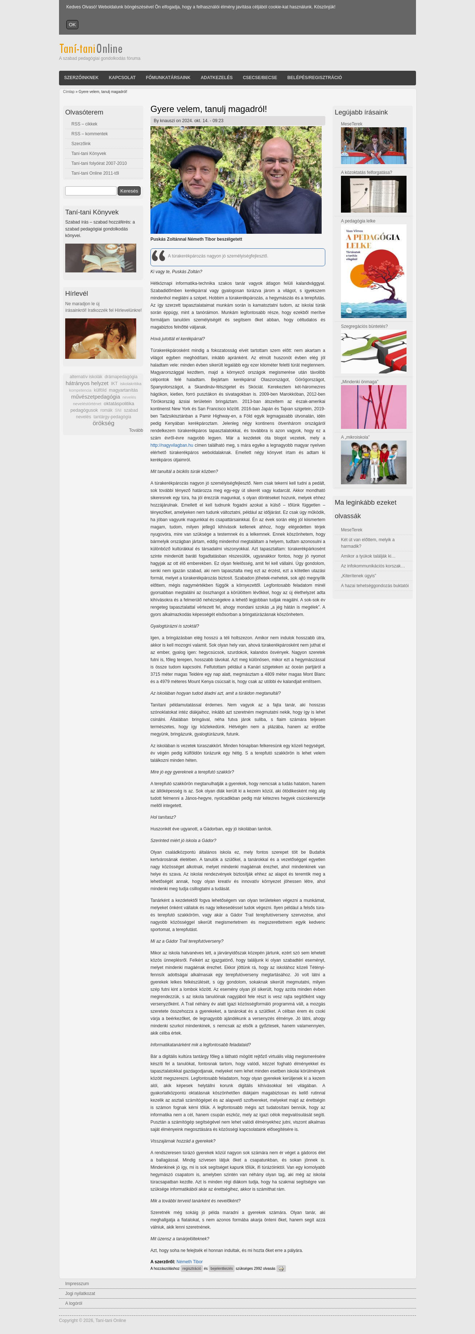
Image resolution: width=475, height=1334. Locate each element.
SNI (118, 410)
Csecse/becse (260, 77)
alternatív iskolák (86, 376)
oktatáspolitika (119, 403)
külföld (100, 390)
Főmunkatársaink (168, 77)
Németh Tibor (190, 1261)
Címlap (69, 92)
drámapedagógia (121, 376)
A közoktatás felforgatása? (366, 172)
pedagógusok (84, 410)
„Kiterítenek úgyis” (358, 575)
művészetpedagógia (95, 396)
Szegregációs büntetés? (364, 326)
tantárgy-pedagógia (112, 416)
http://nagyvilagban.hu (171, 445)
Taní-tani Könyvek (88, 153)
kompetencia (80, 390)
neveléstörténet (87, 404)
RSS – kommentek (89, 133)
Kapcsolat (122, 77)
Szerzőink (81, 143)
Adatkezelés (217, 77)
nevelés (129, 397)
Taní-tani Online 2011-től (95, 173)
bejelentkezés (222, 1269)
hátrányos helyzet (87, 383)
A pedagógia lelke (358, 221)
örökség (103, 423)
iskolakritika (131, 383)
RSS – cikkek (84, 124)
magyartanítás (123, 390)
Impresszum (77, 1283)
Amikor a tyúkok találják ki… (368, 556)
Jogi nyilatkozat (80, 1293)
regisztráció (191, 1269)
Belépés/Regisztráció (314, 77)
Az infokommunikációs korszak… (373, 566)
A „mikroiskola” (355, 437)
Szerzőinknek (81, 77)
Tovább (136, 430)
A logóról (73, 1303)
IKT (114, 383)
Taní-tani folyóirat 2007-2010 (99, 163)
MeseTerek (351, 124)
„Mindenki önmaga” (359, 381)
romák (106, 410)
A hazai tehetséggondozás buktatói (375, 585)
